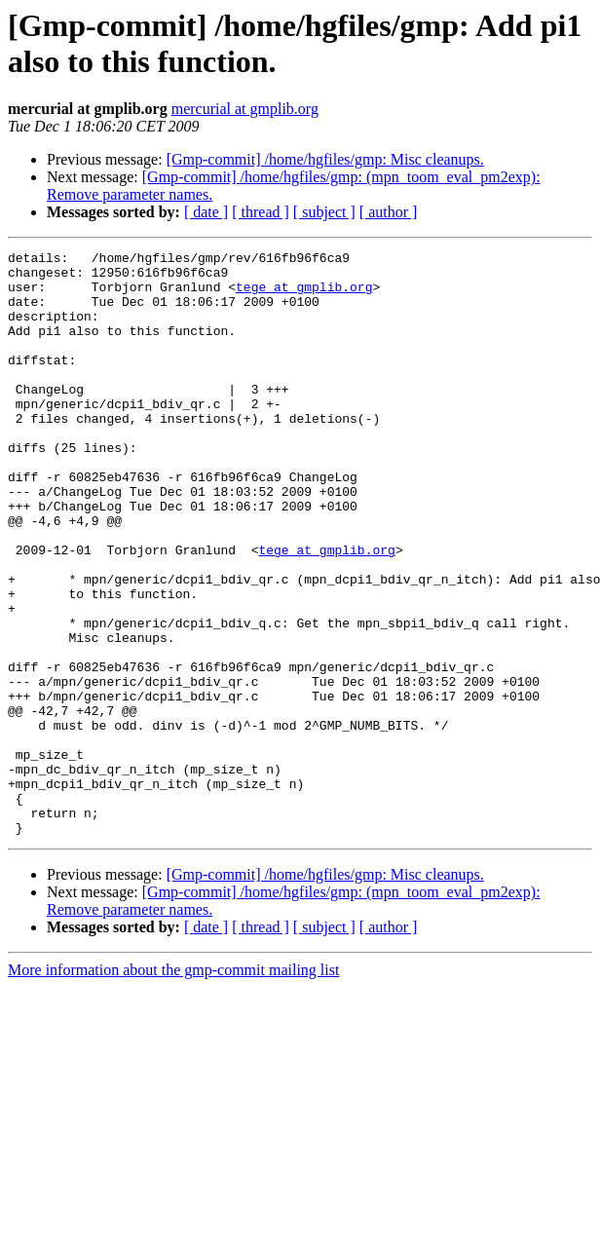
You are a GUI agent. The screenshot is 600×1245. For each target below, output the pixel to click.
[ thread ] (260, 212)
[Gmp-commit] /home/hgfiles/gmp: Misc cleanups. (325, 159)
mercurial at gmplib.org (245, 108)
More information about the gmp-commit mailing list (173, 1086)
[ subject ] (324, 212)
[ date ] (206, 212)
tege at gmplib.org (304, 295)
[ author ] (388, 212)
